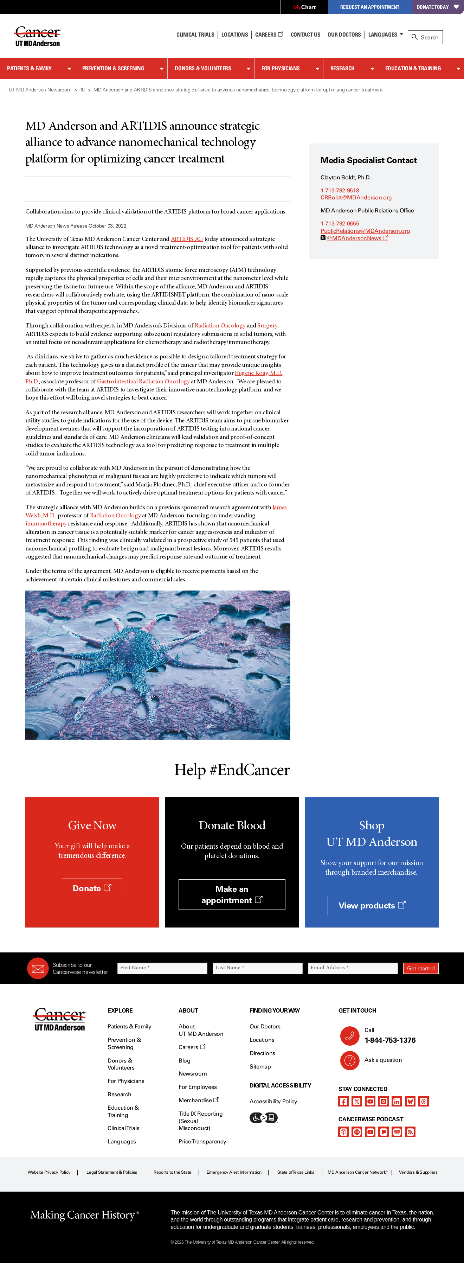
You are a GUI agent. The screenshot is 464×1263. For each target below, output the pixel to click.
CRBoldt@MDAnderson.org (356, 197)
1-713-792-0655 (340, 223)
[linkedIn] (397, 1101)
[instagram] (383, 1101)
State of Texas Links (295, 1172)
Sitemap (260, 1066)
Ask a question (379, 1062)
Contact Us (306, 34)
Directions (262, 1053)
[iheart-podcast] (397, 1132)
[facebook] (343, 1101)
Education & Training (413, 68)
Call (399, 1036)
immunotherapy (45, 524)
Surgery (267, 326)
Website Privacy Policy (49, 1172)
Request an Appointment (369, 7)
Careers (269, 34)
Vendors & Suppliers (418, 1172)
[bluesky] (410, 1101)
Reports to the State (172, 1172)
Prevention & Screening (113, 68)
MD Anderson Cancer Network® (358, 1172)
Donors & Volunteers (203, 68)
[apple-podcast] (343, 1132)
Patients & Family (29, 68)
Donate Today (438, 7)
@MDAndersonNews (357, 238)
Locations (262, 1039)
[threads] (423, 1101)
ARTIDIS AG (187, 239)
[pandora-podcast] (383, 1132)
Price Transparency (202, 1141)
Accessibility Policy (273, 1101)
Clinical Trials (195, 34)
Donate (92, 888)
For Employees (198, 1087)
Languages (382, 34)
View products (372, 905)
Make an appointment (232, 894)
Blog (185, 1060)
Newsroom (193, 1073)
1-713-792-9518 (340, 190)
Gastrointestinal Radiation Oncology (143, 382)
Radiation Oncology (220, 326)
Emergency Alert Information (234, 1172)
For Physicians (281, 68)
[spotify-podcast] (356, 1132)
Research (342, 68)
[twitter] (356, 1101)
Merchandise (199, 1100)
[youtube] (370, 1101)
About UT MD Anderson (201, 1030)
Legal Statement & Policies (111, 1172)
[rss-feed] (410, 1132)
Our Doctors (344, 34)
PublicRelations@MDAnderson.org (365, 231)
